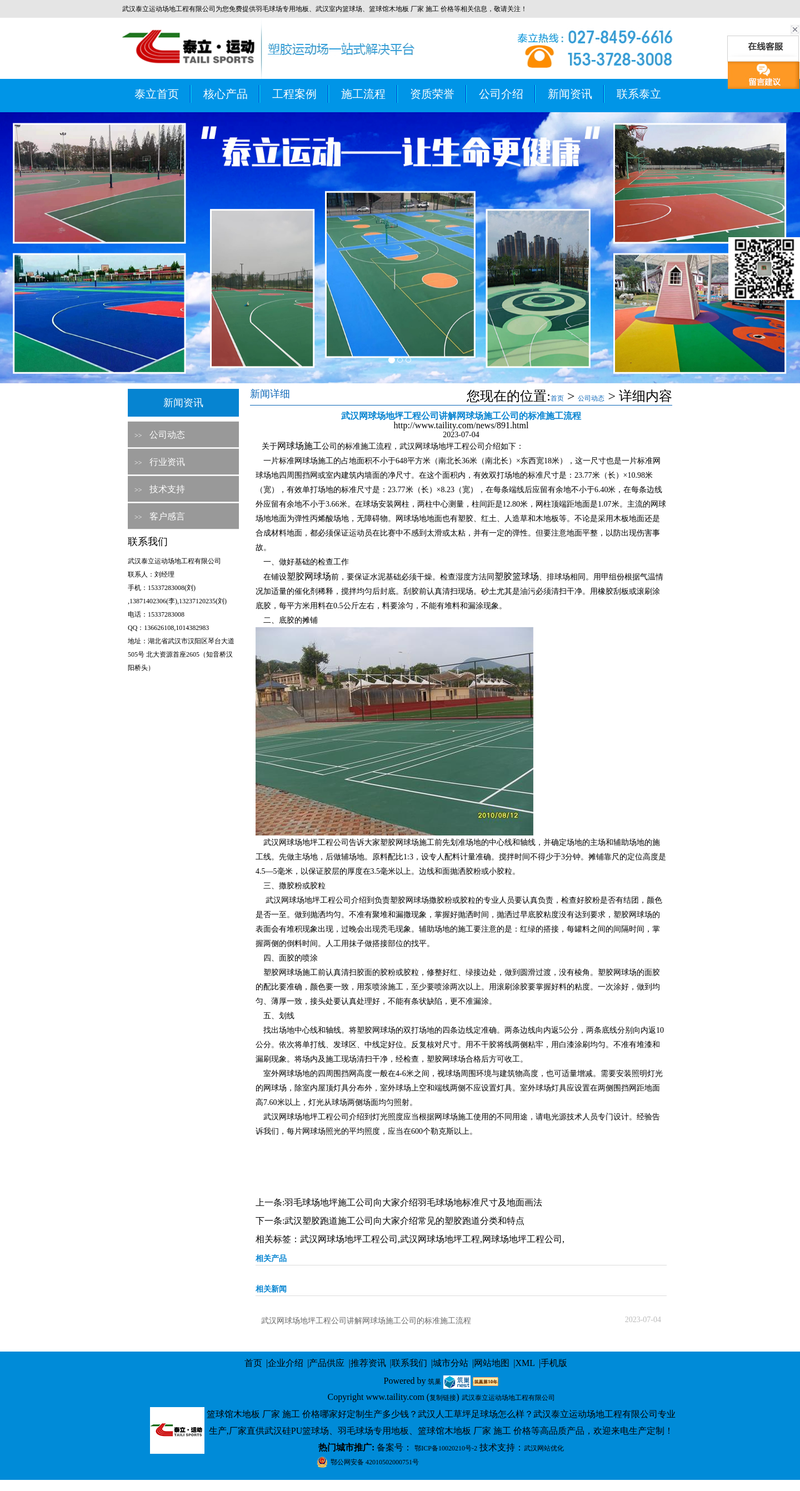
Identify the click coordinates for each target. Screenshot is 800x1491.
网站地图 (491, 1363)
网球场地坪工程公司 (522, 1239)
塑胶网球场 (309, 576)
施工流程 (363, 94)
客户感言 (167, 516)
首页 (557, 398)
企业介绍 (285, 1363)
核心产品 (225, 94)
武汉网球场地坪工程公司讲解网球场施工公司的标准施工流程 (366, 1321)
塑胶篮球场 (516, 576)
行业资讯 (167, 462)
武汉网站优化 (544, 1448)
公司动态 (167, 434)
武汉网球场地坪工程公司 (349, 1239)
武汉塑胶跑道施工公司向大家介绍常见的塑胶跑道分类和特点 (404, 1220)
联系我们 (409, 1363)
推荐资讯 (368, 1363)
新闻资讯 (570, 94)
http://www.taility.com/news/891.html (461, 425)
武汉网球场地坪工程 (440, 1239)
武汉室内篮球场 (339, 9)
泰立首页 (156, 94)
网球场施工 (299, 446)
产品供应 (326, 1363)
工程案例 (294, 94)
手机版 (554, 1363)
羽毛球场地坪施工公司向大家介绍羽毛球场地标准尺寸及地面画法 (413, 1202)
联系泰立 (639, 94)
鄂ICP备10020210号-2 (445, 1448)
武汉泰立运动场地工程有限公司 (508, 1398)
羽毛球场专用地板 (282, 9)
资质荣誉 (432, 94)
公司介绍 (501, 94)
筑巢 (434, 1381)
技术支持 (167, 489)
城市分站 (450, 1363)
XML (525, 1363)
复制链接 (442, 1398)
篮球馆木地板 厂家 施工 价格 (411, 9)
